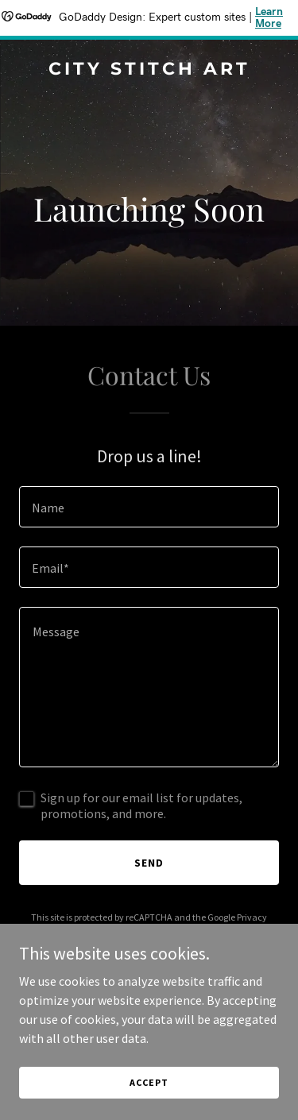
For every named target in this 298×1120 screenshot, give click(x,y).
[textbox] (149, 506)
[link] (149, 70)
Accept (149, 1082)
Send (149, 862)
